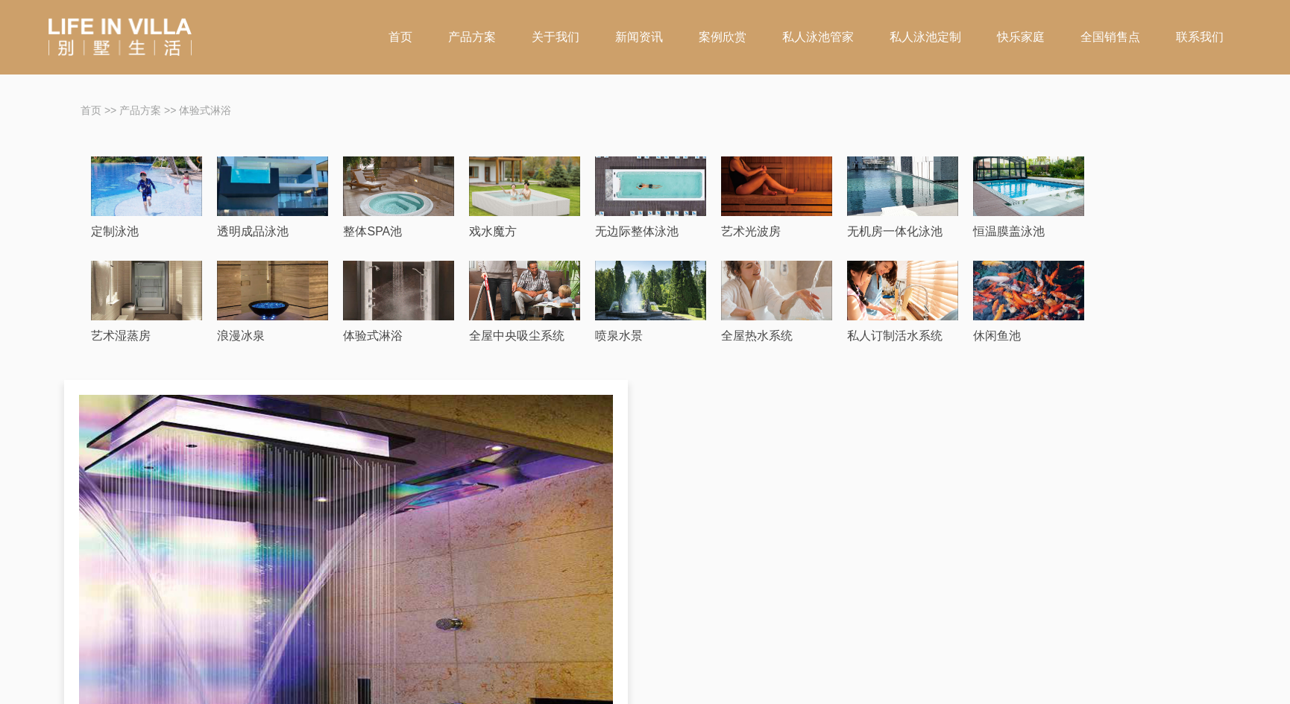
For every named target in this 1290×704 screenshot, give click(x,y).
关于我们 (555, 37)
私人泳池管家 (818, 37)
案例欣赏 (722, 37)
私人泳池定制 (925, 37)
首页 (400, 37)
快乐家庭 (1021, 37)
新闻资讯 (639, 37)
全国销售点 (1110, 37)
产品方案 (472, 37)
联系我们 (1200, 37)
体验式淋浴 (205, 110)
